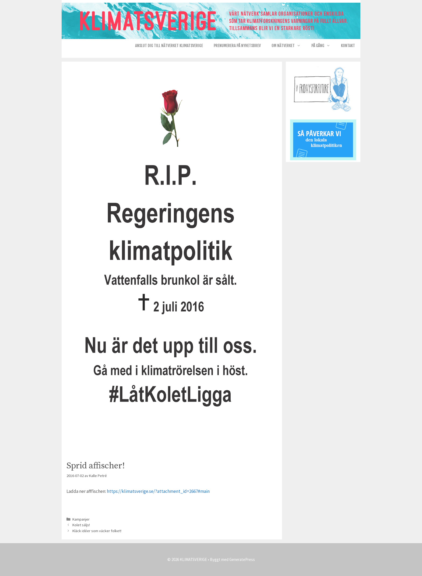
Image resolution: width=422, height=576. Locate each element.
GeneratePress (242, 559)
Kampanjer (81, 519)
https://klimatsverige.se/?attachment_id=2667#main (158, 491)
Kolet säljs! (81, 524)
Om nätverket (289, 45)
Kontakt (348, 45)
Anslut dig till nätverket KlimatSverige (169, 45)
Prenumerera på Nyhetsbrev (237, 45)
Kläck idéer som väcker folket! (96, 530)
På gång (323, 45)
